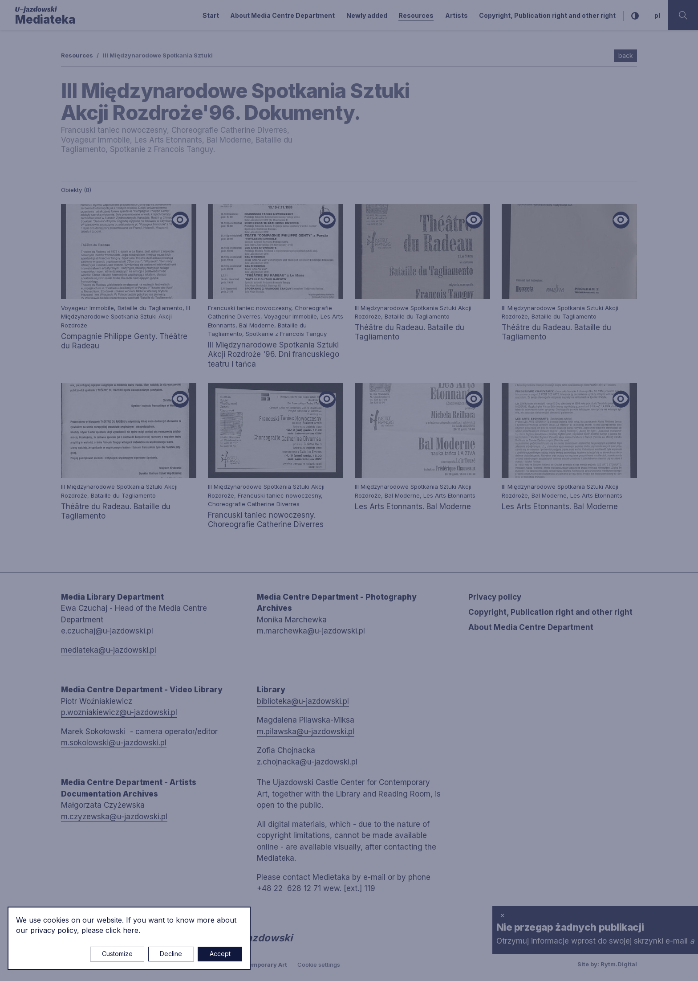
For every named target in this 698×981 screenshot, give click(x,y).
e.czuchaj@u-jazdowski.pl (107, 630)
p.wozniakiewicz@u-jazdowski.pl (119, 712)
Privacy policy (494, 597)
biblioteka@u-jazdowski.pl (303, 701)
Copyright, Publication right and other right (547, 15)
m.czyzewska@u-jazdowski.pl (114, 816)
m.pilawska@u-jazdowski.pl (305, 731)
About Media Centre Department (282, 15)
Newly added (366, 15)
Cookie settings (318, 964)
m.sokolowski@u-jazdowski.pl (113, 742)
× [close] (502, 915)
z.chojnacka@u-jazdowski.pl (307, 761)
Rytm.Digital (619, 964)
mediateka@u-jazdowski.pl (108, 650)
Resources (416, 15)
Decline (171, 953)
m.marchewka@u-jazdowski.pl (311, 630)
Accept (220, 953)
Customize (117, 953)
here (130, 930)
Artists (456, 15)
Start (211, 15)
